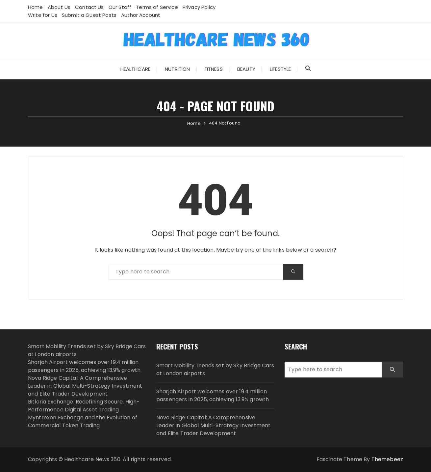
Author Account (140, 15)
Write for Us (42, 15)
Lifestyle (280, 69)
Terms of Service (157, 7)
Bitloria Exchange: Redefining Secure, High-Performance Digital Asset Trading (83, 405)
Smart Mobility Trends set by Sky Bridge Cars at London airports (215, 369)
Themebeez (387, 459)
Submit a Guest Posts (89, 15)
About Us (59, 7)
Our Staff (120, 7)
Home (35, 7)
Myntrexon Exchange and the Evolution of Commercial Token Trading (82, 421)
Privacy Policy (199, 7)
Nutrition (177, 69)
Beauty (246, 69)
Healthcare (135, 69)
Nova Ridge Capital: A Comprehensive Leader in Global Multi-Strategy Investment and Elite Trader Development (85, 386)
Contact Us (89, 7)
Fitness (214, 69)
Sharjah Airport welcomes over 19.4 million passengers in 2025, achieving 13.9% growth (84, 366)
